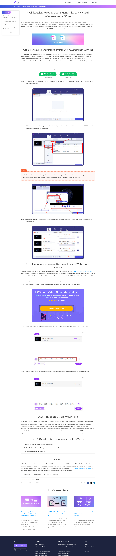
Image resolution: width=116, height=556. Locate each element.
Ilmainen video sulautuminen (40, 553)
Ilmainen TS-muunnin (39, 544)
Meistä (86, 544)
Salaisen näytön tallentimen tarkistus (66, 546)
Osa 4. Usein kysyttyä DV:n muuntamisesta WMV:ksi (9, 31)
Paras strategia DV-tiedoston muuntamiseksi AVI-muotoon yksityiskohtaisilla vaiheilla (29, 513)
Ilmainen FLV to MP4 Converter (41, 546)
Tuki (101, 2)
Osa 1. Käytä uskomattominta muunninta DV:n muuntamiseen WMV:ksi (10, 17)
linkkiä (38, 281)
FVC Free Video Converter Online (83, 271)
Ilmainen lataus (50, 74)
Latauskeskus (20, 545)
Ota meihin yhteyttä (89, 546)
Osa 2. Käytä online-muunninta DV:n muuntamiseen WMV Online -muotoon (10, 23)
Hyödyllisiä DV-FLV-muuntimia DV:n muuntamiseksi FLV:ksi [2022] (56, 513)
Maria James (26, 474)
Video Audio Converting (29, 6)
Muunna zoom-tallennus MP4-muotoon (67, 544)
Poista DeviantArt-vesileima (64, 551)
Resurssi (94, 2)
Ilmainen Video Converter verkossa (42, 551)
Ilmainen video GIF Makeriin (40, 549)
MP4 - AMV (60, 549)
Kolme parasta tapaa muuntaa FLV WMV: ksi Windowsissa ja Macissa (84, 513)
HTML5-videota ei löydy (63, 553)
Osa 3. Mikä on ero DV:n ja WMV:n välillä (9, 27)
